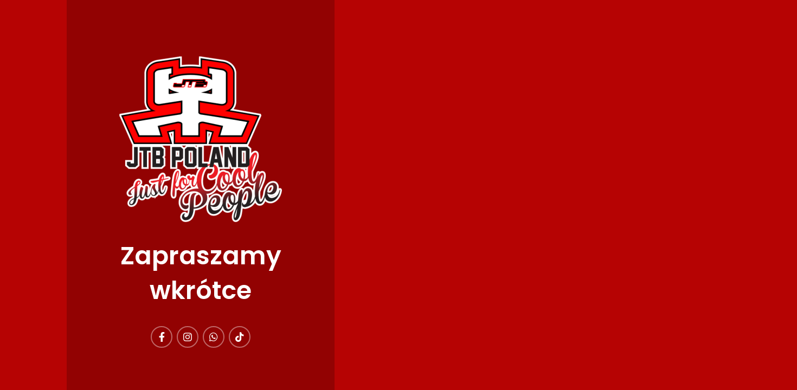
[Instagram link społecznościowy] (187, 337)
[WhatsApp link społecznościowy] (213, 337)
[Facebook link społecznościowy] (161, 337)
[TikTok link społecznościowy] (239, 337)
